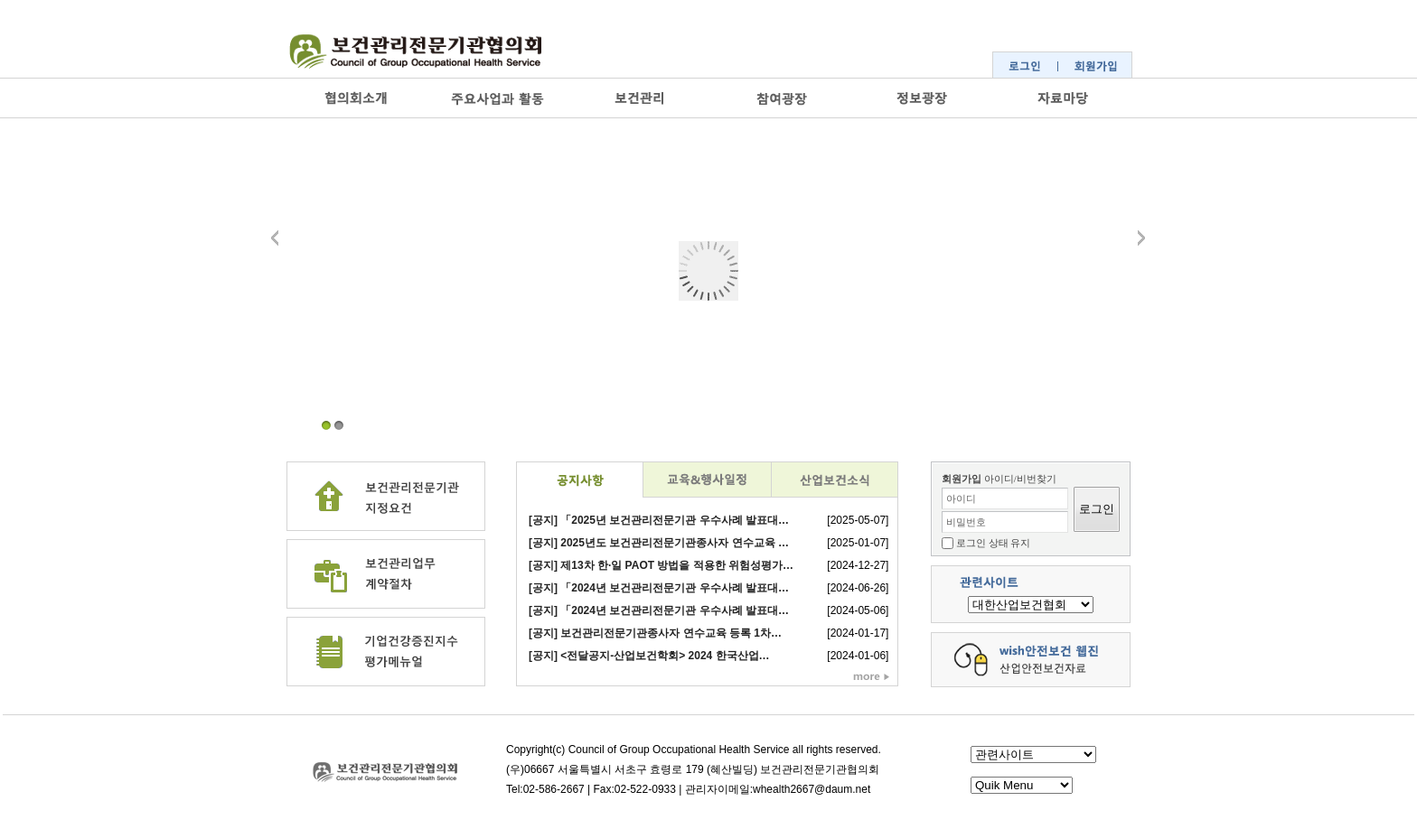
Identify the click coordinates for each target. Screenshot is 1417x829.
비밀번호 (966, 522)
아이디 (961, 498)
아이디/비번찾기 (1020, 478)
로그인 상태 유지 (993, 542)
